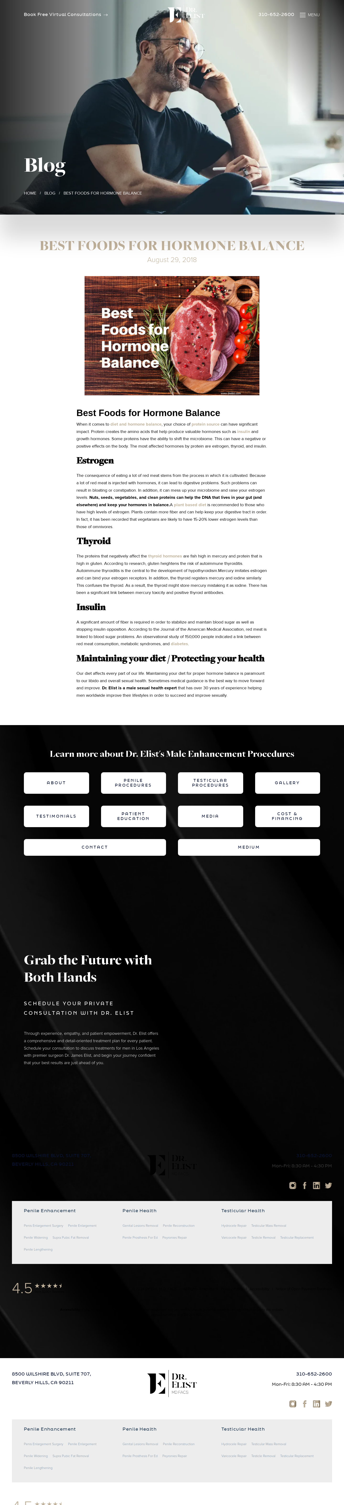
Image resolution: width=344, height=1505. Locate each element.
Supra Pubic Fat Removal (71, 1237)
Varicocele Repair (234, 1237)
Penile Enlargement (82, 1225)
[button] (309, 15)
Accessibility (259, 1289)
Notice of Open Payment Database (304, 1289)
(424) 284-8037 (192, 1315)
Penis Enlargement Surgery (43, 1225)
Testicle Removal (263, 1237)
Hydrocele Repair (234, 1225)
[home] (186, 15)
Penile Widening (36, 1237)
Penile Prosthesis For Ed (140, 1237)
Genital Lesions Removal (140, 1225)
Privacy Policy (232, 1289)
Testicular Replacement (297, 1237)
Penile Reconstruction (179, 1225)
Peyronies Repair (174, 1237)
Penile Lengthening (38, 1249)
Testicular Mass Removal (268, 1225)
